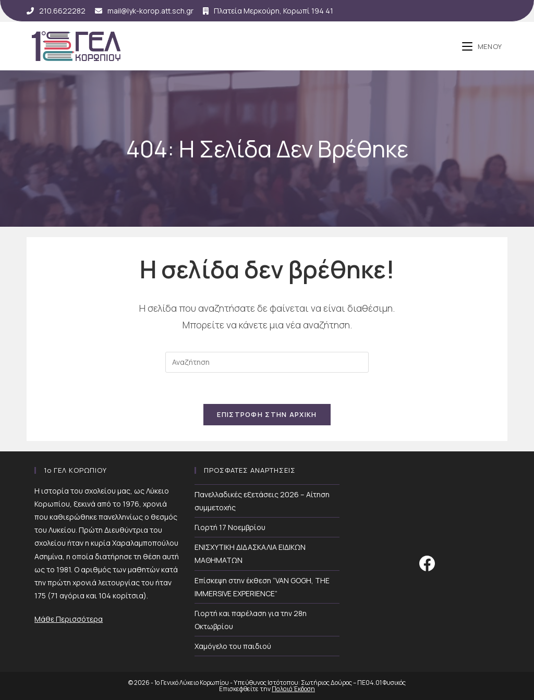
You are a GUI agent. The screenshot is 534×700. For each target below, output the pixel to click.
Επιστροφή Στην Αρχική (267, 414)
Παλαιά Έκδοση (293, 688)
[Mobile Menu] (482, 46)
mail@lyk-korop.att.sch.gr (144, 11)
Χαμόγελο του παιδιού (233, 646)
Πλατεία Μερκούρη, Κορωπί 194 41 (268, 11)
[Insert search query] (267, 362)
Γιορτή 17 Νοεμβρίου (230, 527)
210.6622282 (56, 11)
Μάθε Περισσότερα (68, 619)
